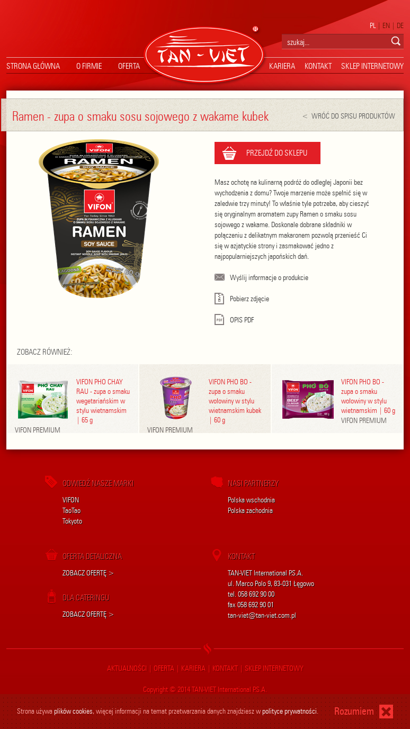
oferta (129, 66)
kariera (282, 66)
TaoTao (72, 510)
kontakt (318, 66)
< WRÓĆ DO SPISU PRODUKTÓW (348, 116)
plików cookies (73, 711)
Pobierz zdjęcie (242, 298)
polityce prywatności (289, 711)
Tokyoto (72, 521)
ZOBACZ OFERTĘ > (88, 573)
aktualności (127, 668)
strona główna (33, 66)
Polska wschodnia (251, 500)
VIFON (71, 500)
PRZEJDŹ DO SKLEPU (276, 153)
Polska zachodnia (250, 510)
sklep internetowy (372, 66)
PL (373, 25)
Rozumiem (354, 711)
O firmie (89, 66)
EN (386, 25)
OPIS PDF (234, 320)
